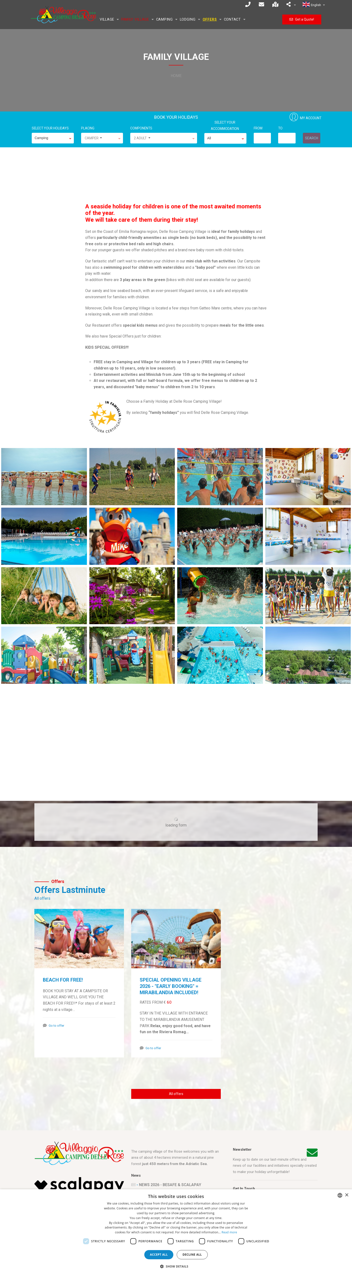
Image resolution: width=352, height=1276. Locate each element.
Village (107, 19)
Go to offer (56, 1025)
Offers (210, 19)
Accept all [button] (159, 1254)
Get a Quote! (302, 19)
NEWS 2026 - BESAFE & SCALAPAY (170, 1184)
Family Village (135, 19)
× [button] (346, 1195)
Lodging (188, 19)
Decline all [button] (192, 1254)
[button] (176, 1266)
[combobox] (339, 1195)
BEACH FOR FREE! (63, 980)
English (314, 5)
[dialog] (176, 1232)
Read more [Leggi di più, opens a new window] (229, 1232)
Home (176, 75)
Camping (164, 19)
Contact (232, 19)
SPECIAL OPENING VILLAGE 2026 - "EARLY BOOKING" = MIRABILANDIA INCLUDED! (170, 986)
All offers (42, 898)
